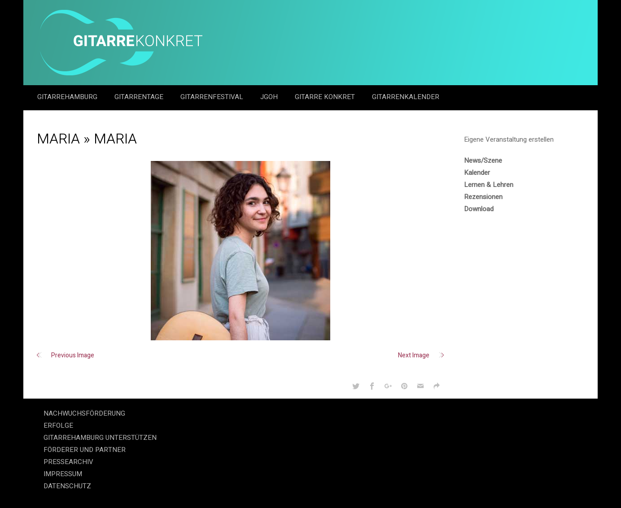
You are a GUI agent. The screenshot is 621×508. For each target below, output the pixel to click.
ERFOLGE (58, 425)
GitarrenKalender (405, 97)
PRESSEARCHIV (68, 462)
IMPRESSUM (63, 474)
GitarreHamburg (68, 97)
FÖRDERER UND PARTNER (85, 450)
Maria (58, 138)
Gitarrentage (139, 97)
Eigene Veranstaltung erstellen (509, 139)
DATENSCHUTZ (67, 486)
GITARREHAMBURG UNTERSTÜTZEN (100, 438)
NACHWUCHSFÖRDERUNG (84, 413)
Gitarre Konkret (326, 97)
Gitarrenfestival (212, 97)
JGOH (270, 97)
